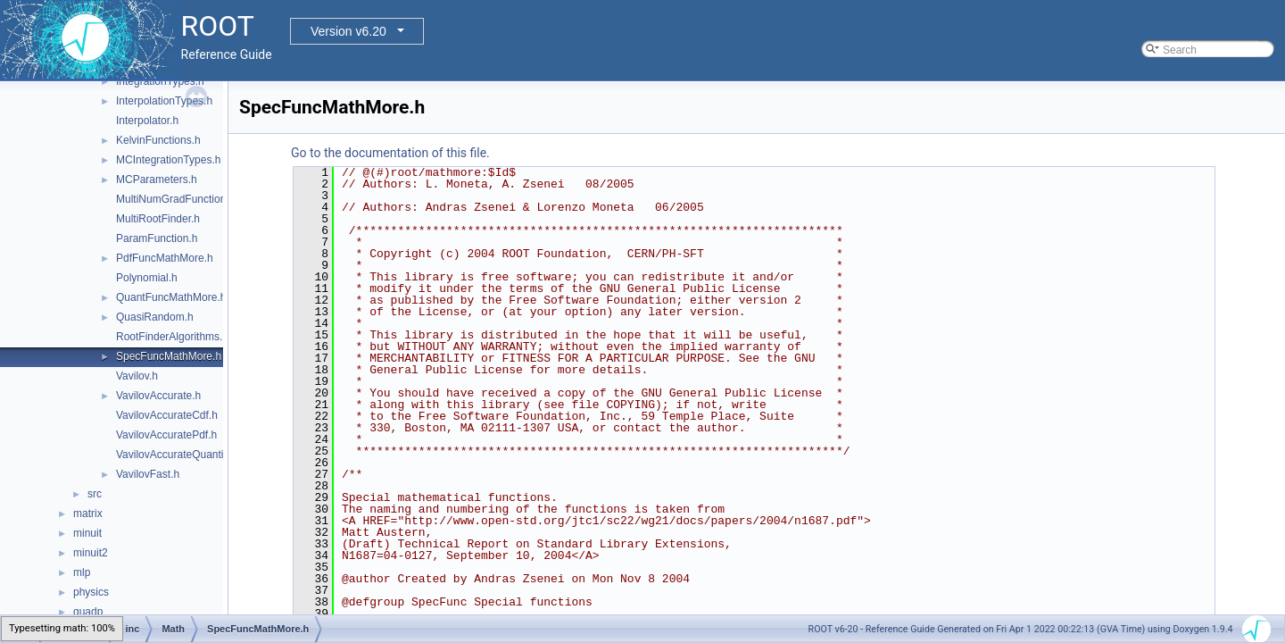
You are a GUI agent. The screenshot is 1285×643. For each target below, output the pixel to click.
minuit (87, 533)
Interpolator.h (147, 120)
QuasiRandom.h (155, 317)
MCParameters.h (156, 179)
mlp (81, 572)
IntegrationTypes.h (160, 81)
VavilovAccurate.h (158, 395)
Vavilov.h (137, 376)
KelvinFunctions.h (158, 140)
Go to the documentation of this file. (390, 153)
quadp (88, 611)
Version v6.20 (348, 31)
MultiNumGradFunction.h (175, 199)
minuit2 (90, 553)
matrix (88, 513)
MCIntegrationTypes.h (168, 160)
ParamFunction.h (156, 238)
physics (91, 592)
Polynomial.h (147, 277)
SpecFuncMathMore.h (168, 356)
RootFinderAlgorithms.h (172, 336)
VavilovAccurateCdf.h (167, 415)
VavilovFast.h (147, 474)
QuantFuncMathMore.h (171, 297)
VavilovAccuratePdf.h (166, 435)
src (94, 494)
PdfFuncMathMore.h (164, 258)
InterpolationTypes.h (164, 101)
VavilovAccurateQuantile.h (178, 454)
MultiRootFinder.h (158, 219)
